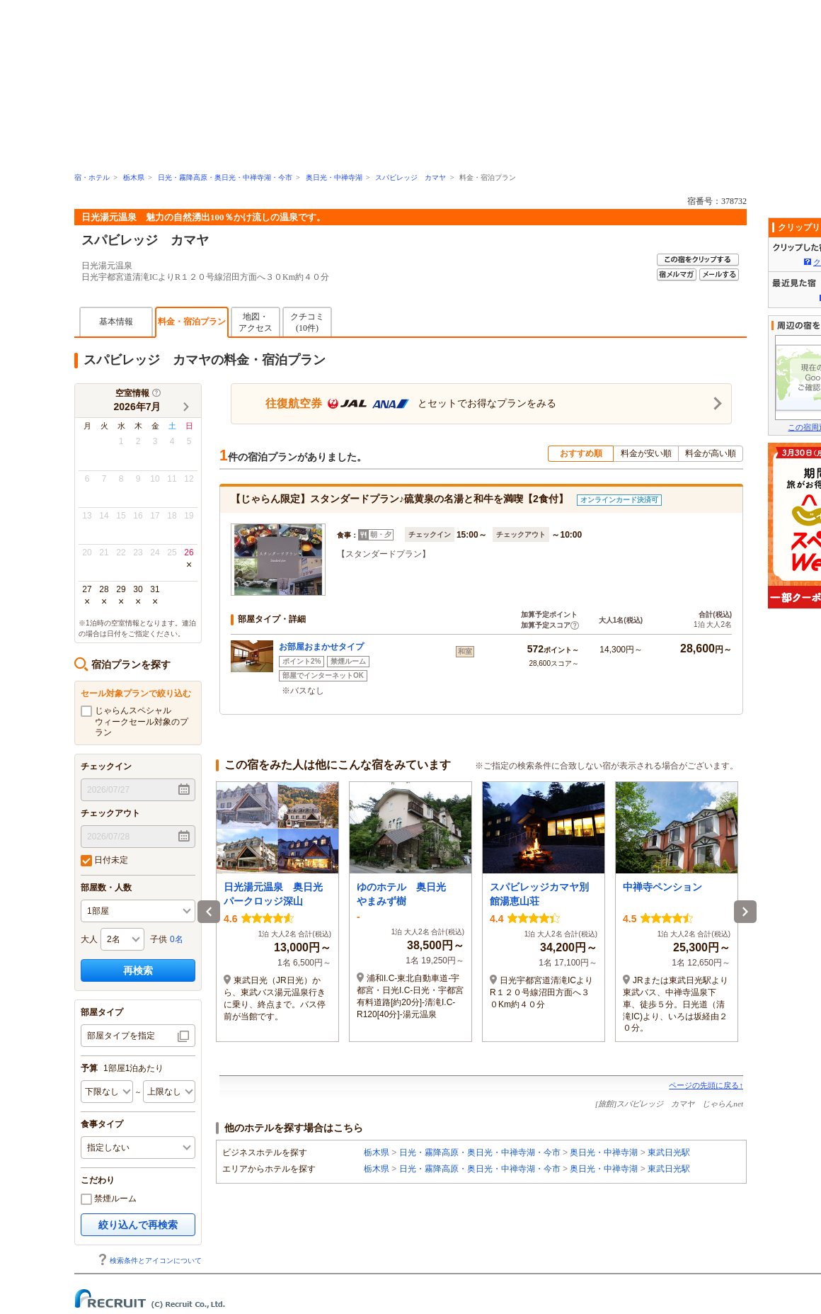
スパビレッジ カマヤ (410, 177)
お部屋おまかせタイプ (321, 647)
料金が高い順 (710, 453)
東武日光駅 (669, 1152)
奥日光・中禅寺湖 (334, 177)
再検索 (138, 970)
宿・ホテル (92, 177)
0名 (176, 939)
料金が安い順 (646, 453)
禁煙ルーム (109, 1199)
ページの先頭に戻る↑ (706, 1085)
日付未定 (104, 860)
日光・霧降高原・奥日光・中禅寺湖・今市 (225, 177)
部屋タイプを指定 (121, 1036)
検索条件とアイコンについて (149, 1260)
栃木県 (133, 177)
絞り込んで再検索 (138, 1224)
